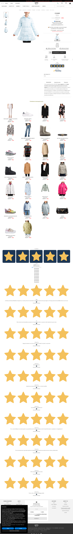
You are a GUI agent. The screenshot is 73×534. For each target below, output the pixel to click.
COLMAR (57, 13)
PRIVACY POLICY (44, 530)
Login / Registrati (54, 504)
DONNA (6, 3)
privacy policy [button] (9, 509)
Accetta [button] (20, 528)
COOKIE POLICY (29, 530)
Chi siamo (65, 504)
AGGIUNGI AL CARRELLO (59, 52)
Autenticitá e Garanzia (65, 510)
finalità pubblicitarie (12, 517)
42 (57, 45)
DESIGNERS (17, 3)
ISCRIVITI (36, 518)
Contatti (65, 512)
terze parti (17, 513)
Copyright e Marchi (66, 506)
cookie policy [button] (11, 512)
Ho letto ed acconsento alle (36, 515)
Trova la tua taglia (52, 48)
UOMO (11, 3)
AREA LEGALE (36, 530)
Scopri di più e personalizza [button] (14, 530)
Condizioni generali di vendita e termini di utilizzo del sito (65, 508)
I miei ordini (54, 506)
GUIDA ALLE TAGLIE (65, 48)
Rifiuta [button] (8, 528)
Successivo (36, 268)
